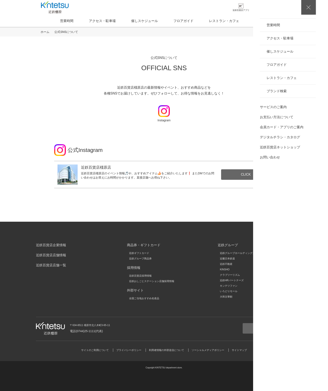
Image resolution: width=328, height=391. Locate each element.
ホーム (45, 32)
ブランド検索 (265, 21)
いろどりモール (228, 291)
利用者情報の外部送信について (166, 350)
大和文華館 (226, 296)
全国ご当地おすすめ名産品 (144, 298)
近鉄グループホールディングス (237, 253)
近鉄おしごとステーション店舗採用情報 (151, 281)
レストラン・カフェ (224, 21)
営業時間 (66, 21)
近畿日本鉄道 (227, 258)
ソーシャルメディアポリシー (208, 350)
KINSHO (224, 269)
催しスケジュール (144, 21)
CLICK (246, 174)
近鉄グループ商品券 (140, 258)
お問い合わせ (267, 328)
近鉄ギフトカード (139, 253)
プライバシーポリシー (128, 350)
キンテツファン (228, 285)
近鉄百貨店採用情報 (140, 275)
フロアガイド (183, 21)
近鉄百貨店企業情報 (51, 245)
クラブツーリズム (230, 274)
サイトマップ (239, 350)
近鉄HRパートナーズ (231, 280)
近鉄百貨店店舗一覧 (51, 265)
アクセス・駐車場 (102, 21)
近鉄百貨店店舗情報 (51, 255)
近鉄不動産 (226, 264)
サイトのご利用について (95, 350)
